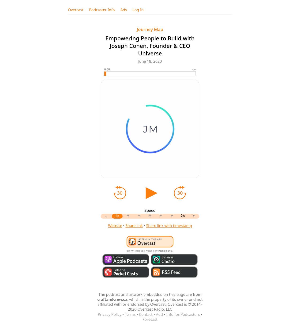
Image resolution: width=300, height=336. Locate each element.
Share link (134, 225)
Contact (146, 314)
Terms (130, 314)
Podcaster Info (102, 10)
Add (159, 314)
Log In (137, 10)
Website (115, 225)
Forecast (149, 319)
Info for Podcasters (183, 314)
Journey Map (150, 29)
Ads (123, 10)
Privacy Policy (109, 314)
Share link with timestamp (169, 225)
